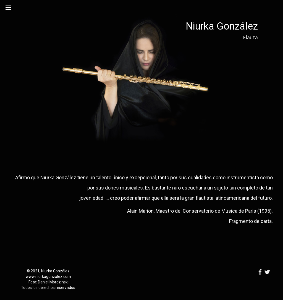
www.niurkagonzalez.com (48, 276)
